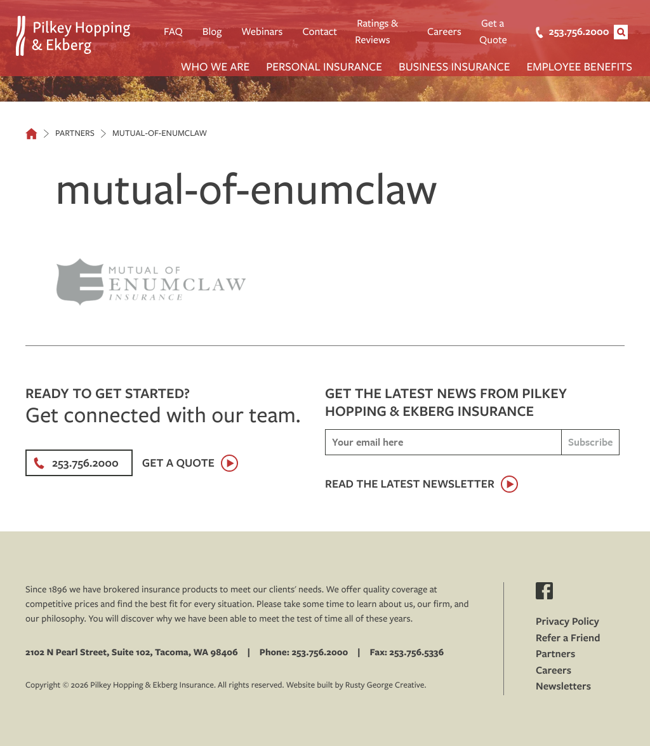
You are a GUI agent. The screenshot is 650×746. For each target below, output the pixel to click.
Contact (319, 32)
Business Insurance (454, 66)
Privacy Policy (567, 622)
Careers (444, 32)
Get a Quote (493, 32)
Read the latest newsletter (409, 483)
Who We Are (215, 66)
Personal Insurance (324, 66)
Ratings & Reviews (376, 32)
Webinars (261, 32)
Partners (555, 654)
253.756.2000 (565, 32)
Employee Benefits (579, 66)
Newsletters (563, 686)
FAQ (173, 32)
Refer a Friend (568, 638)
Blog (212, 32)
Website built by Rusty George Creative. (356, 685)
